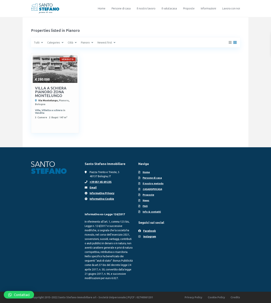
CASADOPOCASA (152, 189)
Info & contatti (152, 211)
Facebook (149, 230)
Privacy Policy (193, 297)
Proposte (189, 8)
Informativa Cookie (102, 198)
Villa (37, 110)
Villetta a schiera (52, 110)
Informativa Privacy (102, 193)
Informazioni (208, 8)
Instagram (149, 236)
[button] (19, 294)
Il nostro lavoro (146, 8)
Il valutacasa (169, 8)
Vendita (39, 112)
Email (93, 187)
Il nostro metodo (153, 183)
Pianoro (64, 100)
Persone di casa (121, 8)
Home (101, 8)
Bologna (40, 104)
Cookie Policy (216, 297)
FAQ (145, 206)
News (146, 200)
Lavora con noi (231, 8)
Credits (235, 297)
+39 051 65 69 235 (101, 181)
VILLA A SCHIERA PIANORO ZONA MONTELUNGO (50, 92)
